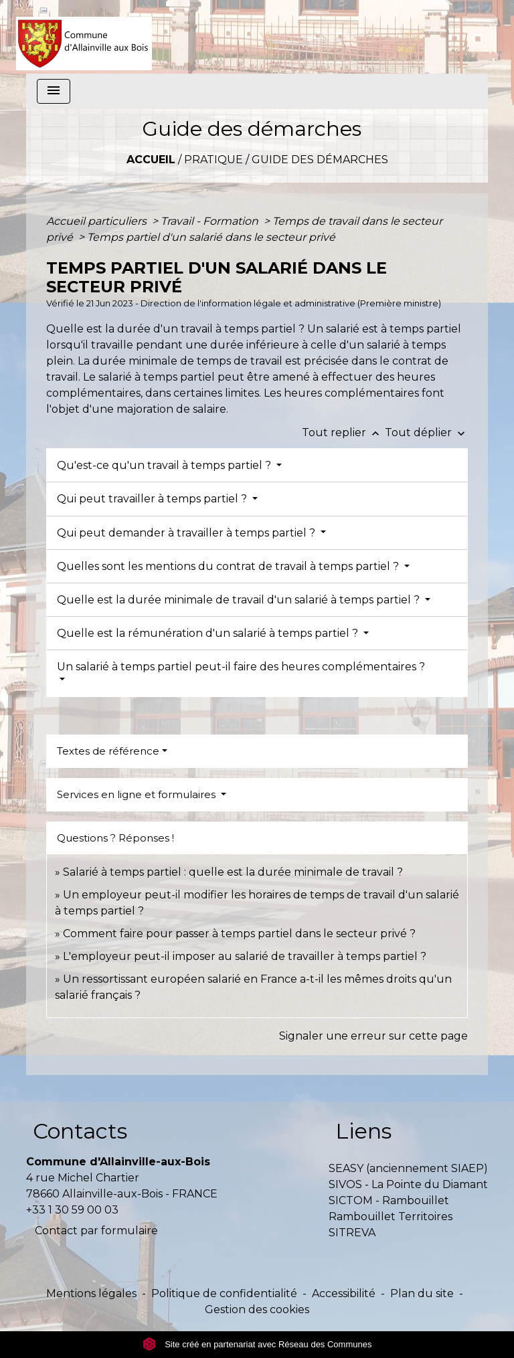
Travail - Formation (211, 221)
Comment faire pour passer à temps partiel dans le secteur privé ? (239, 933)
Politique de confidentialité (224, 1293)
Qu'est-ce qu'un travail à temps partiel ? (165, 465)
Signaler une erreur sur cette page (373, 1036)
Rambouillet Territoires (390, 1216)
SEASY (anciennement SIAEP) (408, 1168)
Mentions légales (91, 1293)
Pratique (213, 159)
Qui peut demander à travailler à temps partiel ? (187, 532)
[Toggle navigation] (53, 91)
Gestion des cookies (257, 1309)
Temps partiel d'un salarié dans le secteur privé (211, 237)
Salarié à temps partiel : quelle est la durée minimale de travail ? (233, 872)
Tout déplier (426, 432)
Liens (363, 1131)
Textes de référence (108, 751)
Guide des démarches (320, 159)
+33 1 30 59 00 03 (72, 1209)
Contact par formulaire (96, 1230)
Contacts (80, 1131)
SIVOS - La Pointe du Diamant (408, 1184)
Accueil (150, 159)
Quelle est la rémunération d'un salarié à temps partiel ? (209, 633)
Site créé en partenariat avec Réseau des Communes (257, 1344)
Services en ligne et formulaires (137, 794)
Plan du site (422, 1293)
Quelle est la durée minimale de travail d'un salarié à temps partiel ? (239, 599)
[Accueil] (84, 36)
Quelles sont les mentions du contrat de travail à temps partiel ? (229, 566)
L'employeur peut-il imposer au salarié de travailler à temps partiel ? (244, 956)
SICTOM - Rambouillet (389, 1200)
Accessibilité (343, 1293)
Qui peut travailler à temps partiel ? (153, 498)
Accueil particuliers (97, 221)
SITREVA (352, 1232)
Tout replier (343, 432)
